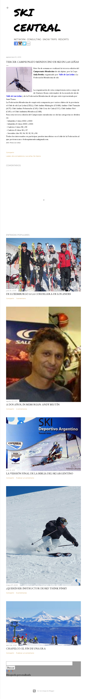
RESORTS (63, 39)
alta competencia (18, 156)
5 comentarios (21, 593)
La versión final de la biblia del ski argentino (39, 473)
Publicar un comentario (25, 478)
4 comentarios (21, 409)
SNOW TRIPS (50, 39)
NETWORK (20, 39)
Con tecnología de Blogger (43, 691)
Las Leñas (28, 156)
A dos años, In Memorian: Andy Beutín (33, 404)
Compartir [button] (10, 152)
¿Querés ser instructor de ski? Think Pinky (36, 588)
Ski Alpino (37, 156)
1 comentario (21, 298)
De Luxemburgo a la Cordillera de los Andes (38, 294)
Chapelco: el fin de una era (26, 648)
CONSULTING (34, 39)
